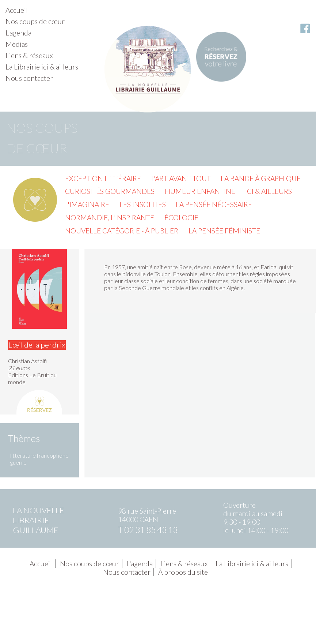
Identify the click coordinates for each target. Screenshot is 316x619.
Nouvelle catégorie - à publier (121, 230)
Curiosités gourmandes (110, 191)
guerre (18, 462)
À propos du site (183, 572)
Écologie (181, 217)
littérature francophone (39, 455)
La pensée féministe (224, 230)
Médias (16, 44)
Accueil (16, 10)
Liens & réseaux (29, 55)
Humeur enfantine (200, 191)
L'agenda (18, 33)
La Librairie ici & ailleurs (41, 67)
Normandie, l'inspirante (109, 217)
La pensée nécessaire (214, 204)
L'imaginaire (87, 204)
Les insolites (142, 204)
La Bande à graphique (261, 178)
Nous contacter (29, 78)
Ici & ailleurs (268, 191)
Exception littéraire (103, 178)
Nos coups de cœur (35, 21)
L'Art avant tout (181, 178)
